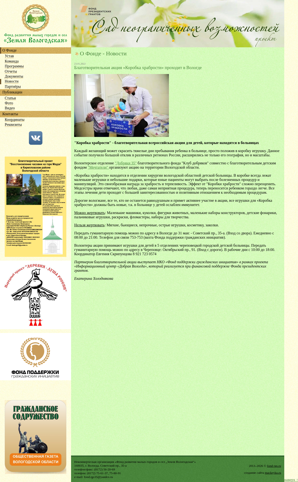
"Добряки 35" (126, 163)
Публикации (12, 92)
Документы (14, 76)
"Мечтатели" (98, 167)
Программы (14, 66)
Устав (9, 56)
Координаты (14, 120)
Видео (10, 108)
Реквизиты (13, 125)
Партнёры (13, 86)
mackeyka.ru (273, 472)
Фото (9, 103)
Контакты (10, 114)
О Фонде (9, 50)
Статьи (10, 98)
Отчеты (11, 71)
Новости (11, 81)
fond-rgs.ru (274, 466)
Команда (12, 61)
